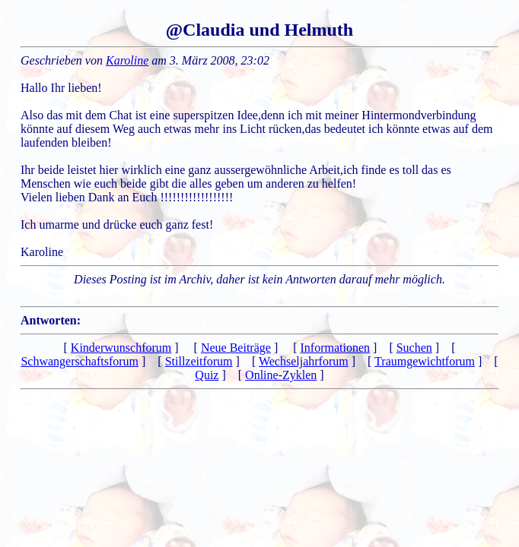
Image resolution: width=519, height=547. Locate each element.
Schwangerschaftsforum (80, 361)
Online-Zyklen (281, 374)
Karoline (127, 60)
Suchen (414, 347)
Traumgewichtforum (424, 361)
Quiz (206, 374)
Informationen (336, 347)
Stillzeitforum (199, 361)
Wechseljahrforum (304, 361)
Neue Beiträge (236, 347)
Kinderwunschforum (121, 347)
